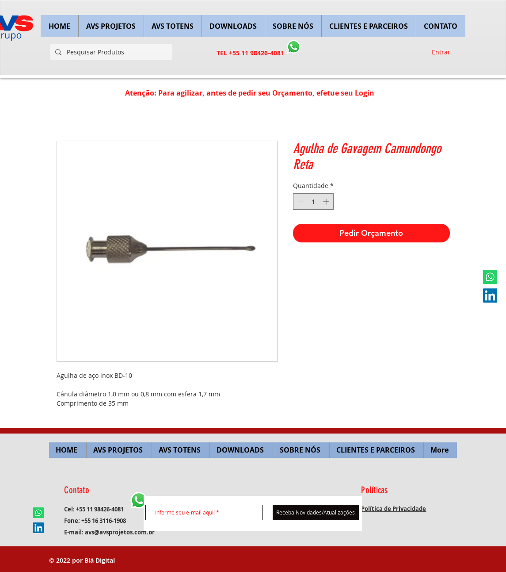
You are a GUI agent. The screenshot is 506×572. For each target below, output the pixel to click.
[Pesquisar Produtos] (110, 52)
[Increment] (326, 201)
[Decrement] (299, 201)
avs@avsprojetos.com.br (120, 532)
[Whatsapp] (490, 277)
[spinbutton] (313, 201)
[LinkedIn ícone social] (490, 295)
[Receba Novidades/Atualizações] (316, 512)
